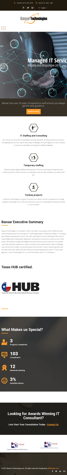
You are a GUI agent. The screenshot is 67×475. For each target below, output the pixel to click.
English (43, 8)
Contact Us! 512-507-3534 (25, 3)
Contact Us (53, 424)
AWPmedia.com (53, 468)
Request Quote (33, 111)
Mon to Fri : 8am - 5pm (46, 3)
